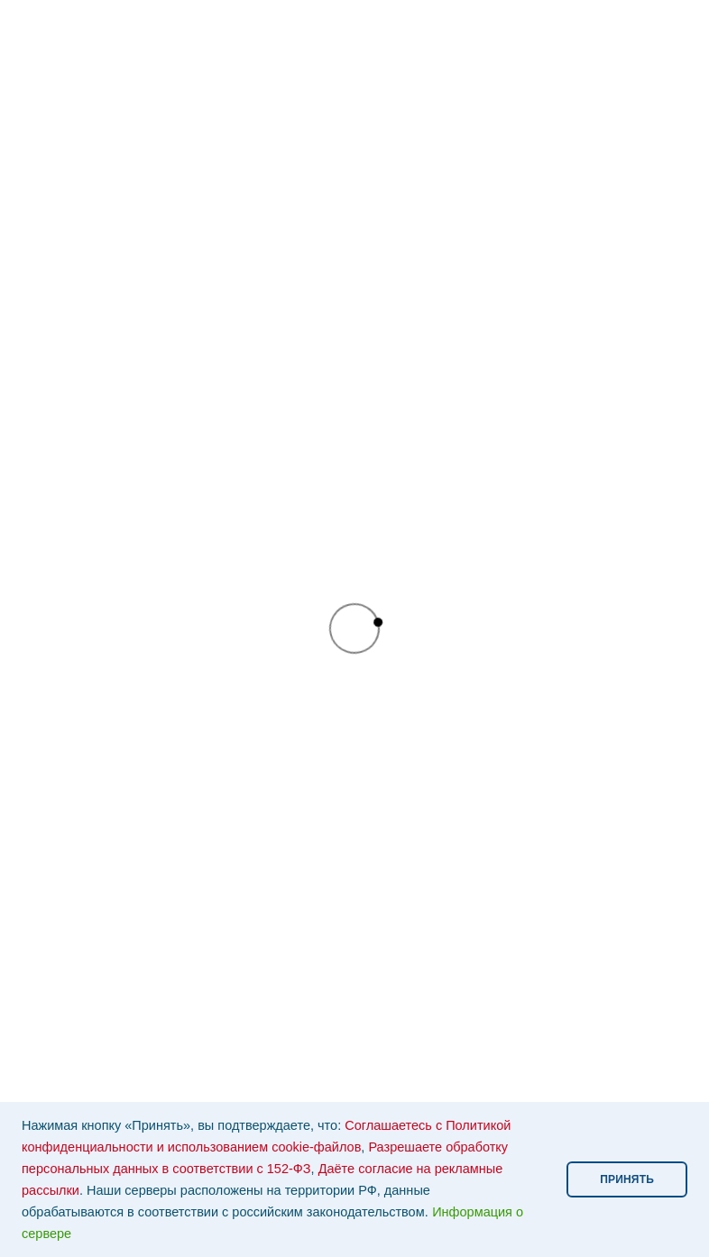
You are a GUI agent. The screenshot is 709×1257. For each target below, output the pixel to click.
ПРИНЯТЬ (627, 1179)
